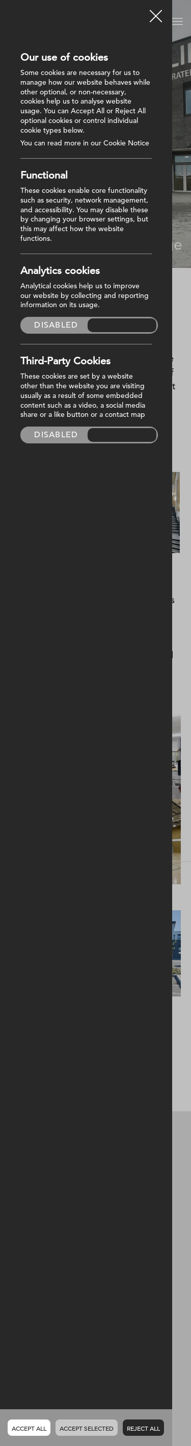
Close (156, 12)
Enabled (122, 325)
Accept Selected (87, 1428)
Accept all (29, 1428)
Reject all (143, 1428)
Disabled (56, 325)
